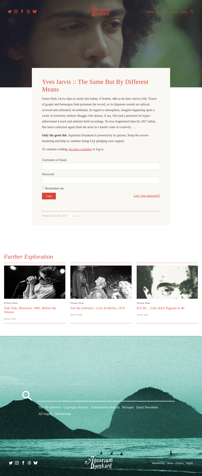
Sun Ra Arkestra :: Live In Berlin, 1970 (98, 307)
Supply (181, 14)
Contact (172, 14)
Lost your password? (147, 195)
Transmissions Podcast (105, 407)
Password (48, 173)
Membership (150, 14)
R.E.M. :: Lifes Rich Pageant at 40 (160, 307)
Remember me (54, 187)
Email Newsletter (147, 407)
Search (189, 13)
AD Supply (45, 413)
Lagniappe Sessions (76, 407)
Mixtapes (128, 407)
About (162, 14)
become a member (80, 148)
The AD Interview (49, 407)
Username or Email (54, 159)
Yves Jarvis (76, 215)
